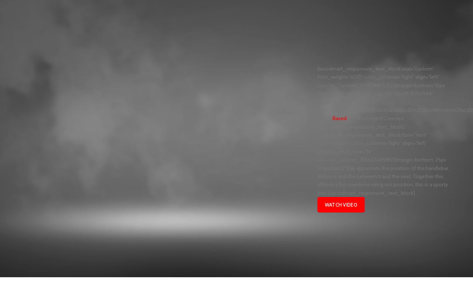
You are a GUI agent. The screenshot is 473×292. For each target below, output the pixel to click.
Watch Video (341, 205)
